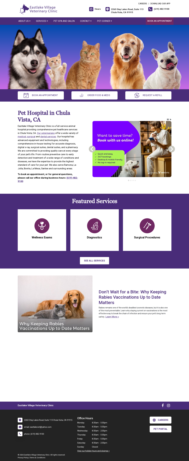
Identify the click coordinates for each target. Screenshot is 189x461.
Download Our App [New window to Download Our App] (160, 3)
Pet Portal (161, 429)
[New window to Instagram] (168, 406)
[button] (168, 119)
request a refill (148, 95)
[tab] (128, 180)
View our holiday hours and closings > (93, 451)
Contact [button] (86, 21)
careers (160, 420)
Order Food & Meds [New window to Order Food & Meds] (94, 95)
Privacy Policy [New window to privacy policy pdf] (23, 458)
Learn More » (112, 316)
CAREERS (142, 3)
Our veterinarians (46, 133)
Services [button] (42, 21)
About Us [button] (24, 21)
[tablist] (132, 180)
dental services (48, 136)
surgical (31, 136)
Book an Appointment (159, 21)
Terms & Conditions (37, 458)
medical (22, 136)
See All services (94, 260)
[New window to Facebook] (162, 406)
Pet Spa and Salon (64, 21)
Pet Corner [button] (104, 21)
